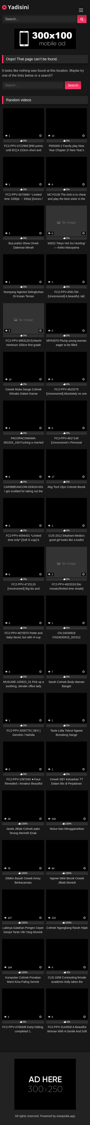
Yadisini (15, 7)
